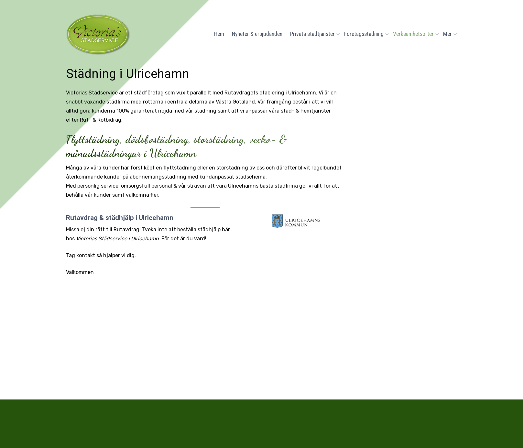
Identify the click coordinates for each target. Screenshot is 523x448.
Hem (219, 34)
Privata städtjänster (313, 34)
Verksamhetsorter (414, 34)
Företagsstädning (364, 34)
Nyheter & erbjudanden (257, 34)
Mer (448, 34)
